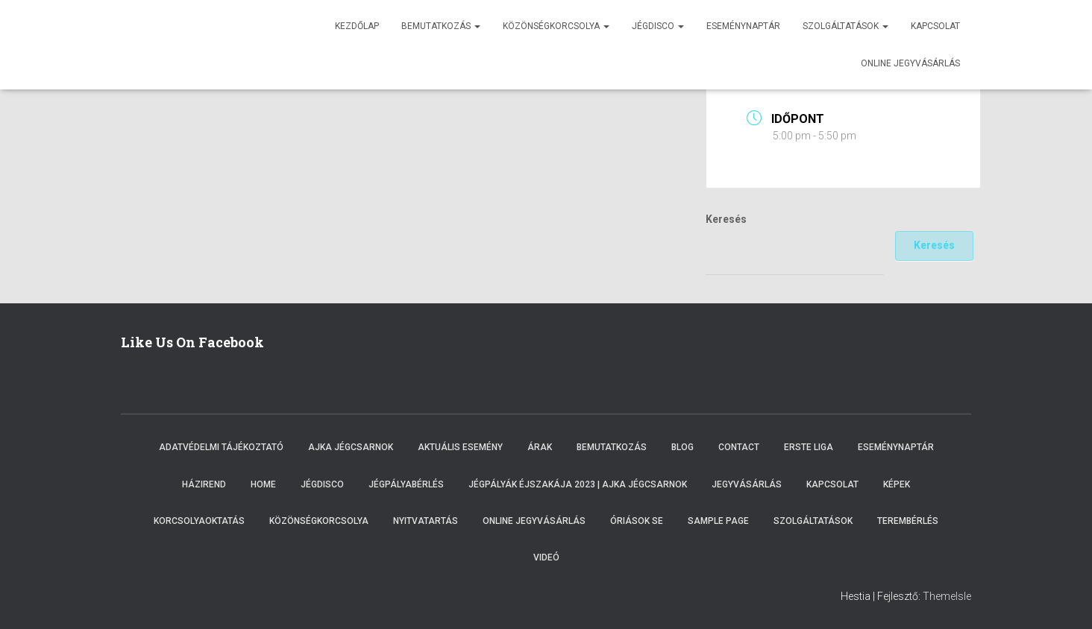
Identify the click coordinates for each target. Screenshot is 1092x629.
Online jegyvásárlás (910, 63)
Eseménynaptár (743, 26)
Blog (682, 447)
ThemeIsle (947, 596)
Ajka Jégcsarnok (350, 447)
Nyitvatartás (425, 521)
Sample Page (718, 521)
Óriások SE (636, 521)
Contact (738, 447)
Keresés (726, 219)
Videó (546, 557)
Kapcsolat (935, 26)
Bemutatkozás (440, 26)
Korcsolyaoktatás (199, 521)
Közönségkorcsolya (556, 26)
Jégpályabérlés (406, 484)
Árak (539, 447)
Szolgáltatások (845, 26)
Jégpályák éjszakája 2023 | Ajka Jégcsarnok (577, 484)
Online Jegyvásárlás (534, 521)
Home (263, 484)
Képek (896, 484)
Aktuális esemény (460, 447)
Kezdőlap (357, 26)
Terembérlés (907, 521)
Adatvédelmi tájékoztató (221, 447)
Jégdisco (658, 26)
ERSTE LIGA (808, 447)
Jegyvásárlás (747, 484)
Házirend (204, 484)
